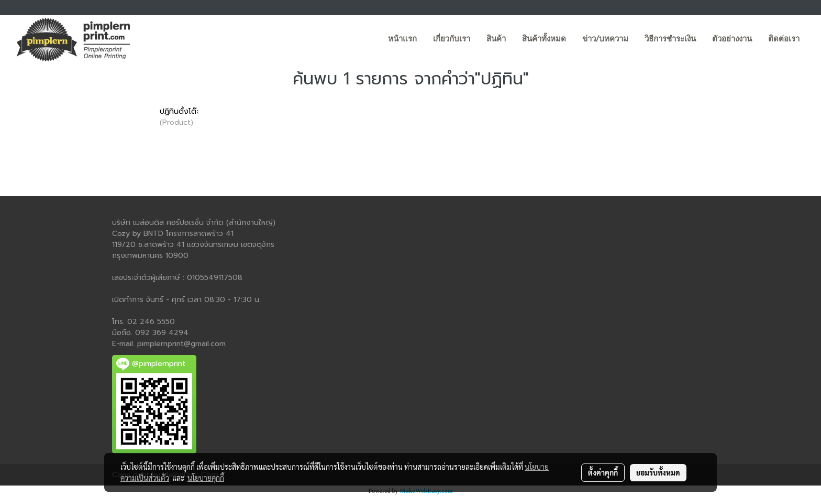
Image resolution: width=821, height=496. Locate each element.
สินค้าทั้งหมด (544, 39)
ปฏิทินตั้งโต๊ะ (179, 111)
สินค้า (496, 39)
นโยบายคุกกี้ (205, 477)
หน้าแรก (402, 39)
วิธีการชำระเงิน (670, 39)
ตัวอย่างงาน (732, 39)
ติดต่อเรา (784, 39)
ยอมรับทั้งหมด (658, 472)
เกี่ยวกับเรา (451, 39)
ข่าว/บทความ (605, 39)
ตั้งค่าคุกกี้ (603, 472)
